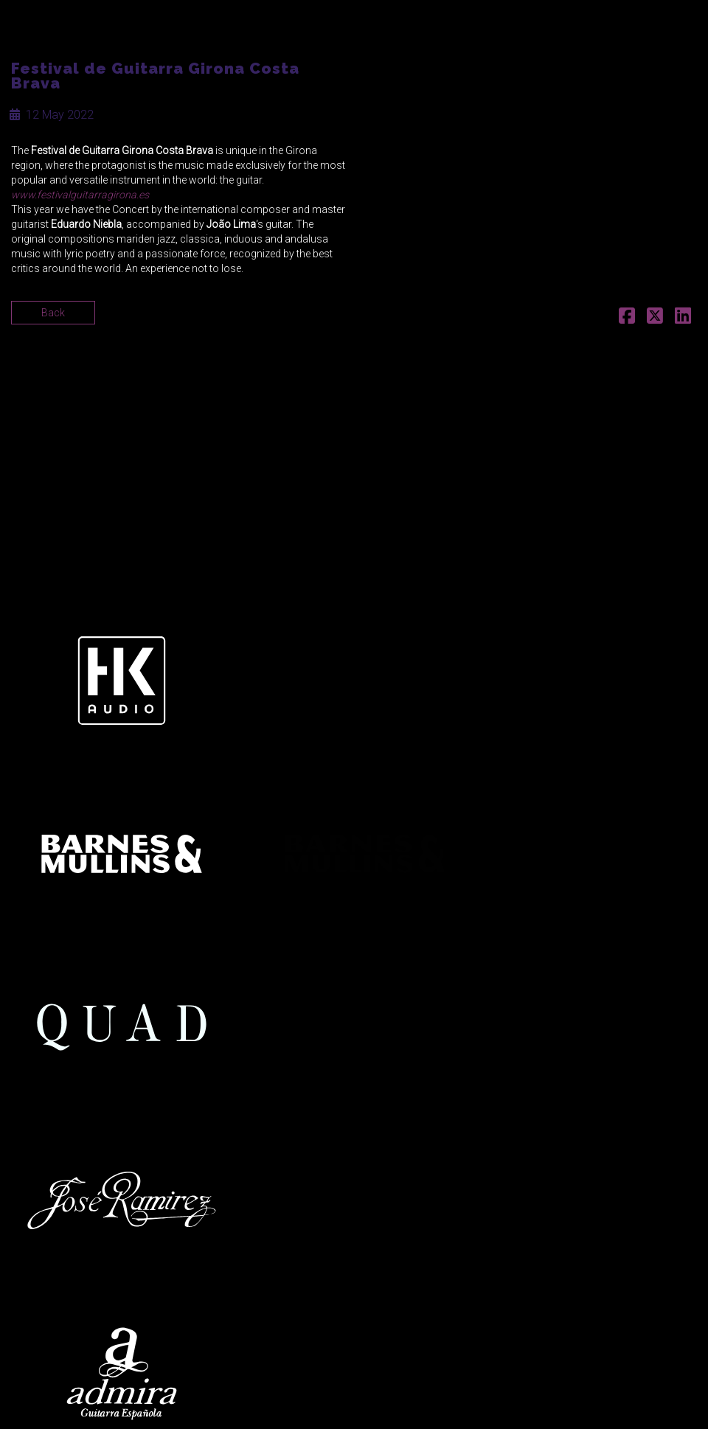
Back (53, 313)
